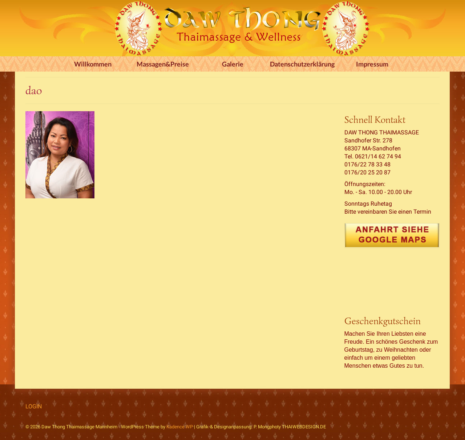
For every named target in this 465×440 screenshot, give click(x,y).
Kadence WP (179, 426)
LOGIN (33, 406)
